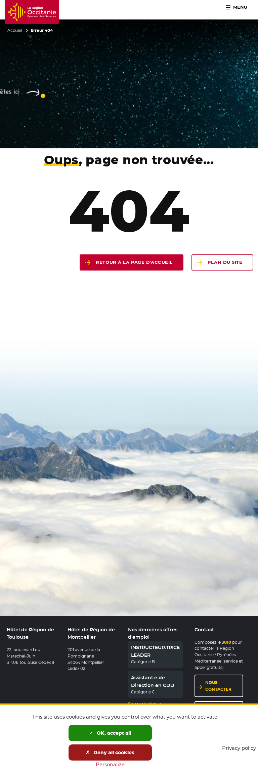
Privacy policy (239, 748)
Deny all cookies (110, 752)
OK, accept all (110, 733)
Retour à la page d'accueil (134, 262)
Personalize (110, 764)
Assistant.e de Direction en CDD (152, 681)
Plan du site (225, 262)
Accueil (14, 30)
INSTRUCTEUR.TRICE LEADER (155, 651)
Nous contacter (224, 685)
